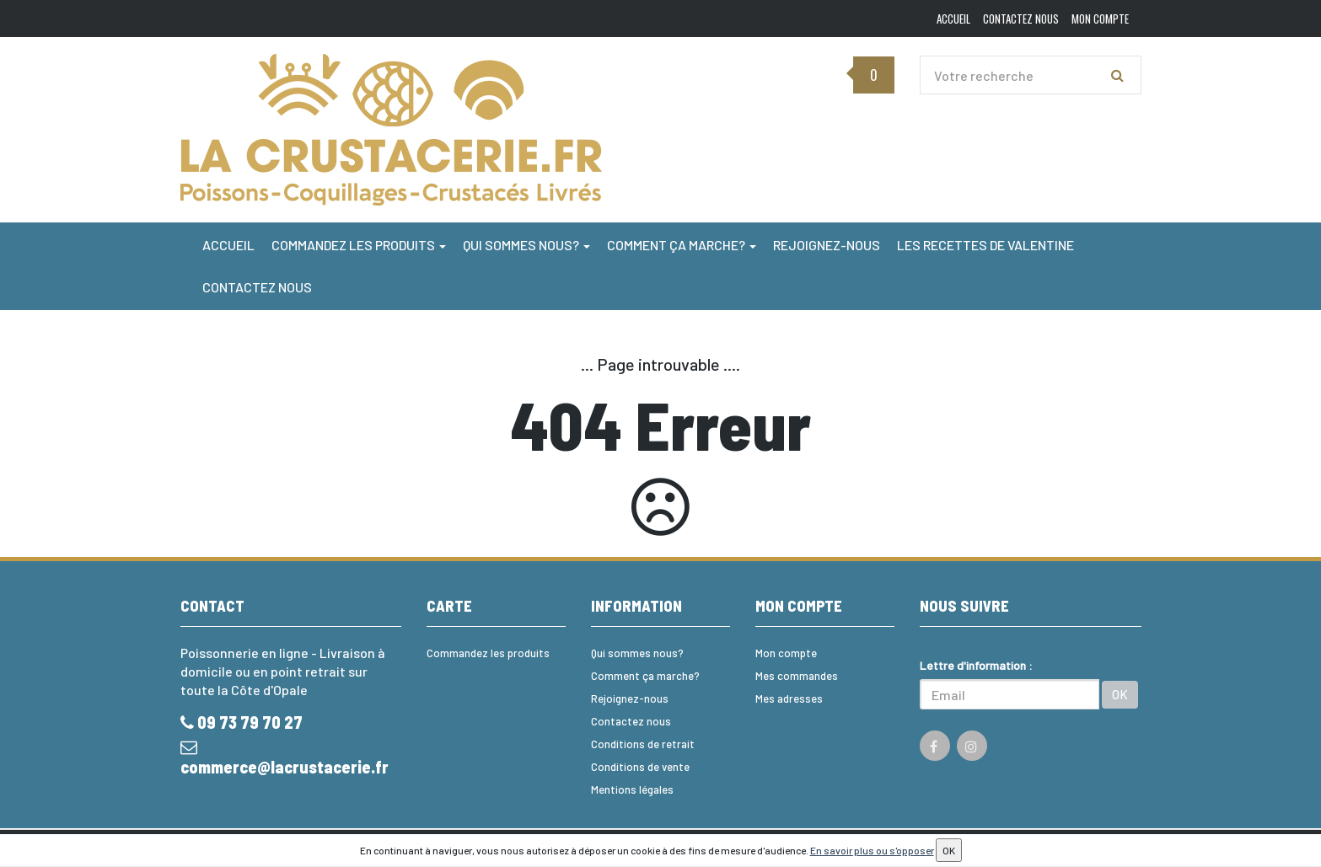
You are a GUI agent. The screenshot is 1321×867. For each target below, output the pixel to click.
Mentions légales (632, 789)
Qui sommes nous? (526, 245)
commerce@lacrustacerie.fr (284, 758)
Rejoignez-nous (826, 245)
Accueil (228, 245)
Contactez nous (257, 287)
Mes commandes (796, 675)
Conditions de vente (640, 766)
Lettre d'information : (976, 665)
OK (1120, 694)
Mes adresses (789, 698)
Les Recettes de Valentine (985, 245)
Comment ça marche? (681, 245)
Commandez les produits (358, 245)
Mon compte (786, 653)
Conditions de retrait (643, 744)
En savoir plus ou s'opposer (872, 850)
